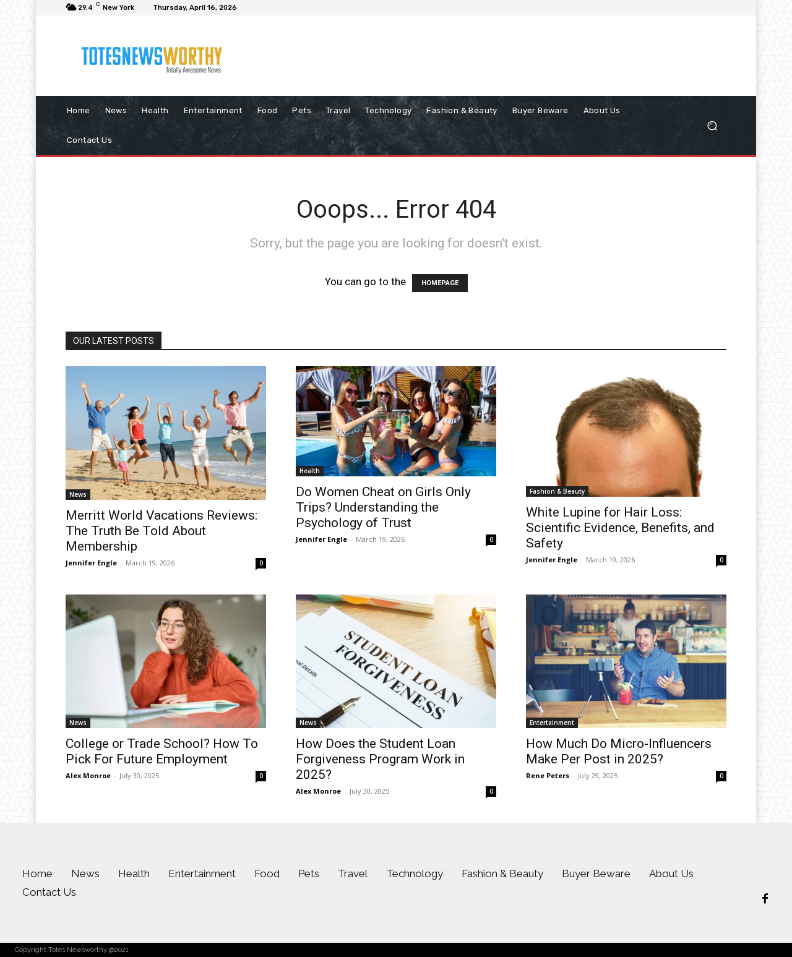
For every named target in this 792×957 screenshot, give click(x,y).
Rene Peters (547, 775)
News (78, 494)
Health (309, 470)
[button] (711, 125)
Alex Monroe (88, 775)
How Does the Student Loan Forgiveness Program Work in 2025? (380, 759)
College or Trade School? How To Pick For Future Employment (162, 751)
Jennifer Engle (91, 562)
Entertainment (552, 722)
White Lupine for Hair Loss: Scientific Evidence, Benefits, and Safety (620, 528)
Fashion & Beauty (557, 491)
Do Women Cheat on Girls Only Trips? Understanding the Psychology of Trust (383, 507)
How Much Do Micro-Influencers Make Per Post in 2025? (619, 751)
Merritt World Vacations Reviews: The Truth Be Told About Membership (161, 531)
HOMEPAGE (439, 283)
